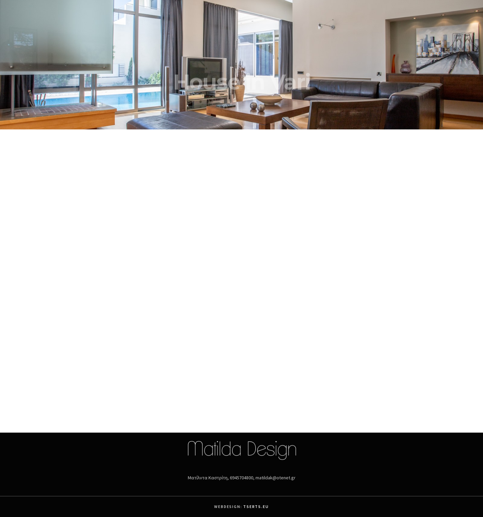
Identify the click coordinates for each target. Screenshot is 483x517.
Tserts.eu (256, 506)
